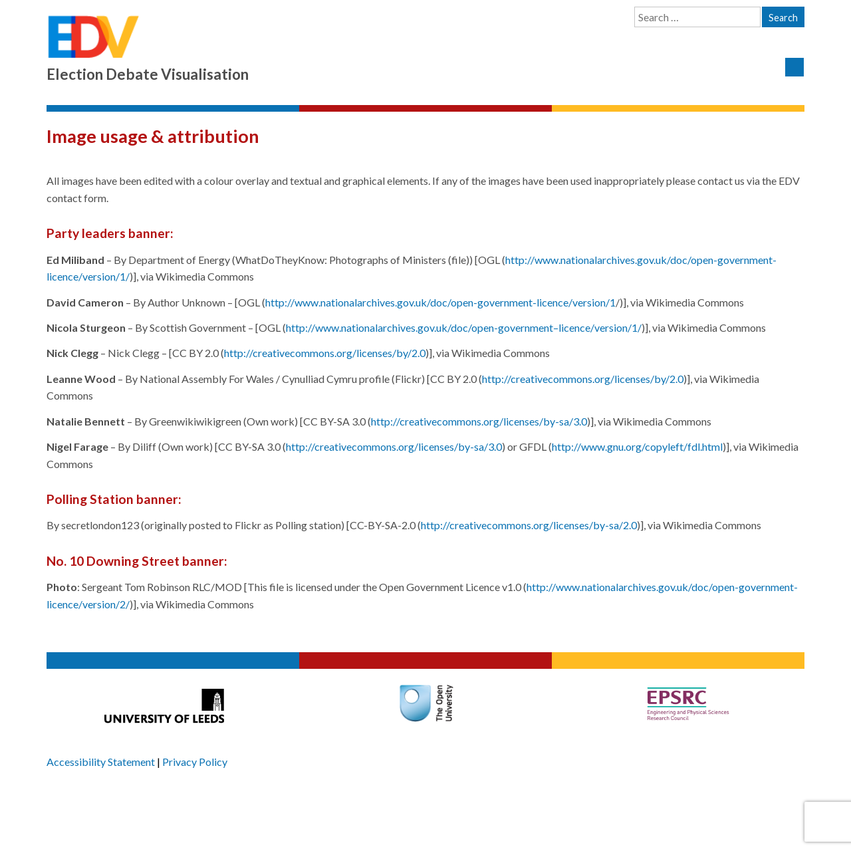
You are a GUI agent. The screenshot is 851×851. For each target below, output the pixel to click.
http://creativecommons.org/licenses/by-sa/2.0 (529, 525)
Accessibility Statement (101, 761)
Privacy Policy (194, 761)
